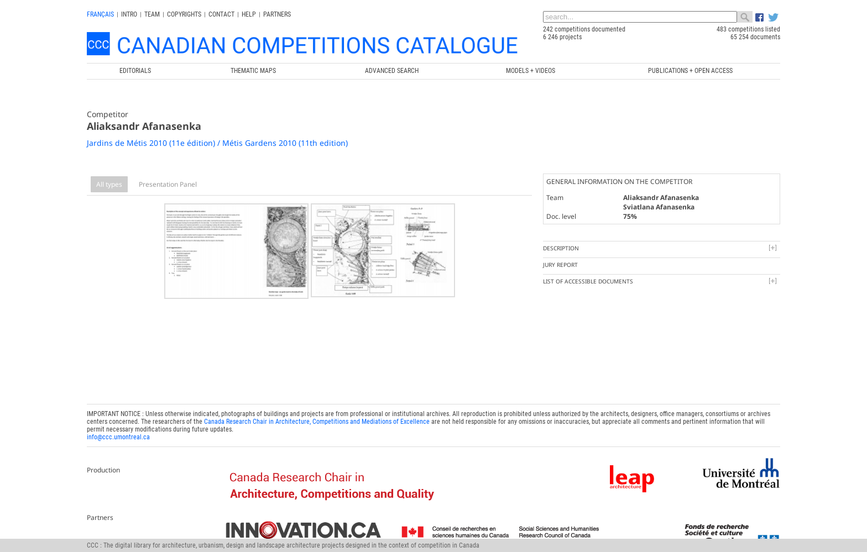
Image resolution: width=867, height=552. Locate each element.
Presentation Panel (168, 184)
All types (109, 184)
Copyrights (184, 14)
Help (249, 14)
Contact (221, 14)
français (100, 14)
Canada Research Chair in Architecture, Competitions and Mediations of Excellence (317, 419)
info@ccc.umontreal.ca (118, 435)
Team (152, 14)
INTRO (129, 14)
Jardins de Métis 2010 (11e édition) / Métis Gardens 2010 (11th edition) (217, 143)
